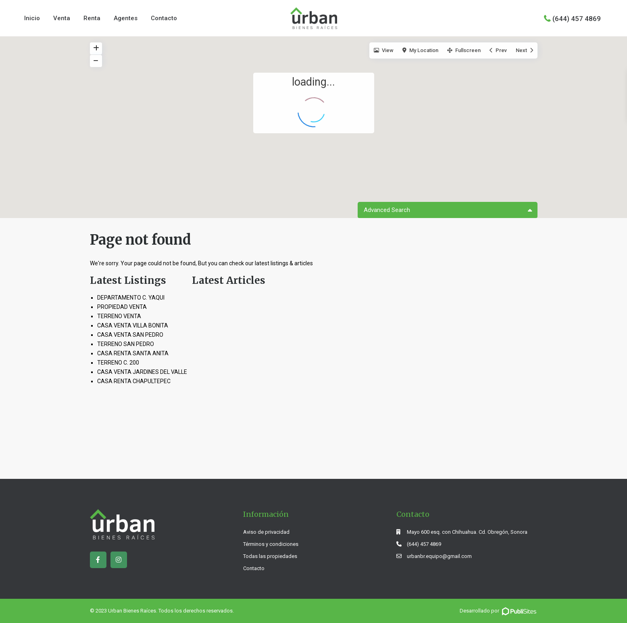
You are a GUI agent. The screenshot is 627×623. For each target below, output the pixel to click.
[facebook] (98, 560)
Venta (61, 18)
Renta (91, 18)
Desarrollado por (498, 611)
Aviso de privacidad (266, 532)
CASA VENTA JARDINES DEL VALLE (142, 372)
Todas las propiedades (270, 556)
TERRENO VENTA (119, 316)
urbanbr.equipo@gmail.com (439, 556)
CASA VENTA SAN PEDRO (130, 334)
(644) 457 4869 (576, 18)
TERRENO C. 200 (118, 362)
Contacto (164, 18)
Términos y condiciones (270, 544)
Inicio (32, 18)
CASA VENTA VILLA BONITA (132, 325)
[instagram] (118, 560)
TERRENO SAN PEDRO (125, 344)
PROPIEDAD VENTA (122, 307)
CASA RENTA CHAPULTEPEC (134, 381)
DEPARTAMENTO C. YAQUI (131, 297)
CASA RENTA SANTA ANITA (133, 353)
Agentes (125, 18)
